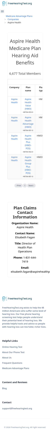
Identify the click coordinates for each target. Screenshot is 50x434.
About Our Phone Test (13, 352)
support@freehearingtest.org (17, 408)
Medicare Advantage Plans (19, 16)
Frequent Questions (12, 362)
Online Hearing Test (12, 346)
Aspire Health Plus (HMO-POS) (28, 142)
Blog (4, 388)
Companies (13, 19)
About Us (6, 357)
